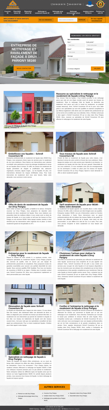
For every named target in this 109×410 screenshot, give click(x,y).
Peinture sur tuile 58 (100, 12)
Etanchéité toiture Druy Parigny (78, 395)
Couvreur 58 (7, 12)
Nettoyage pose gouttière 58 (58, 12)
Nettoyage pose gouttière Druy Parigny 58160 (54, 399)
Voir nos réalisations (45, 20)
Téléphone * (89, 49)
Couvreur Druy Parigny (50, 393)
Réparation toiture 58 (28, 12)
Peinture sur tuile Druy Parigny (26, 393)
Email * (70, 49)
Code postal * (90, 42)
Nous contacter (24, 68)
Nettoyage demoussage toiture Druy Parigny (28, 397)
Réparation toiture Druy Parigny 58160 (80, 393)
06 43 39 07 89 (74, 4)
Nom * (69, 42)
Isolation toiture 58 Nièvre (88, 12)
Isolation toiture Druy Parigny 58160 (54, 395)
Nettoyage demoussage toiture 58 (73, 13)
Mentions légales (74, 409)
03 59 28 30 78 (58, 4)
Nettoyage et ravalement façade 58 (42, 12)
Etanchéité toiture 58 (17, 12)
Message (70, 56)
